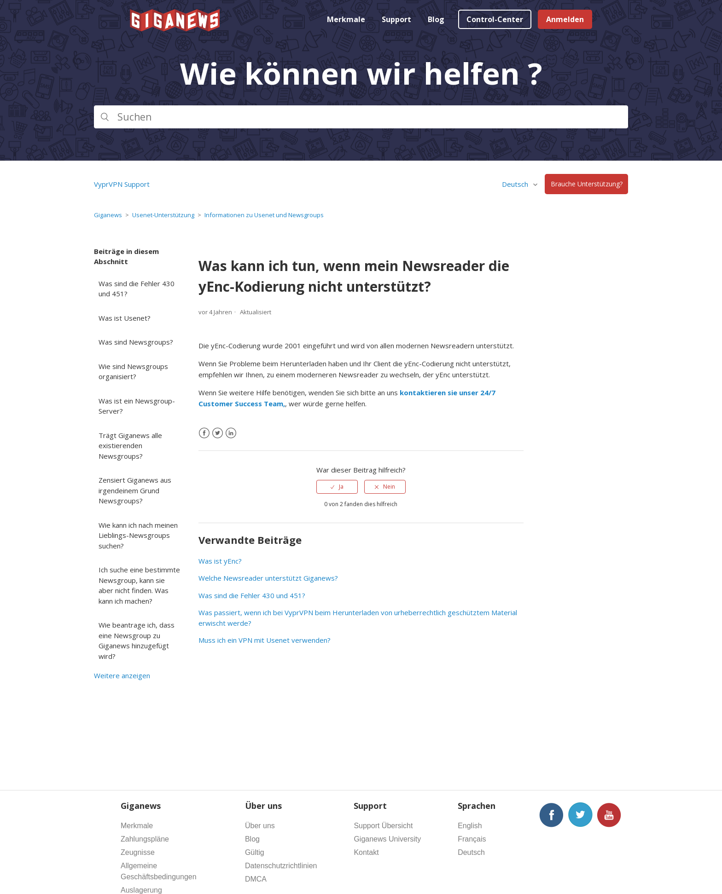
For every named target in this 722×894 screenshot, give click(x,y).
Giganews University (387, 839)
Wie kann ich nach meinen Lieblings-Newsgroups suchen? (138, 535)
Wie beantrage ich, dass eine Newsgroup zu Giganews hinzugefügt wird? (137, 640)
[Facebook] (204, 433)
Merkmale (346, 19)
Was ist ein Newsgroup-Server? (137, 406)
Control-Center (494, 19)
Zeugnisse (138, 852)
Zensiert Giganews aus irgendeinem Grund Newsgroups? (135, 490)
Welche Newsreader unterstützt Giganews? (268, 578)
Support (396, 19)
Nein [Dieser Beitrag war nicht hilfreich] (389, 486)
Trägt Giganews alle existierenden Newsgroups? (130, 446)
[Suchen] (361, 116)
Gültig (254, 852)
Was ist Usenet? (125, 318)
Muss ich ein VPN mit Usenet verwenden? (264, 640)
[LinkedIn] (231, 433)
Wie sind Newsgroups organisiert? (133, 371)
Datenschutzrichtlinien (281, 866)
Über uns (260, 826)
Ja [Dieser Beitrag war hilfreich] (341, 486)
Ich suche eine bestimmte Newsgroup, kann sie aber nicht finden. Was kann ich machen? (139, 585)
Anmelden (565, 19)
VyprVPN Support (122, 184)
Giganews (108, 215)
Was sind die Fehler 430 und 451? (137, 289)
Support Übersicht (383, 826)
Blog (436, 19)
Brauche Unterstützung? (587, 184)
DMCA (256, 879)
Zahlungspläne (145, 839)
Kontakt (366, 852)
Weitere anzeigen (122, 675)
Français (472, 839)
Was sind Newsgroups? (136, 341)
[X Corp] (217, 433)
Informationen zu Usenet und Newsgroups (264, 215)
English (470, 826)
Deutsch (516, 184)
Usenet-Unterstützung (163, 215)
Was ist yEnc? (220, 560)
